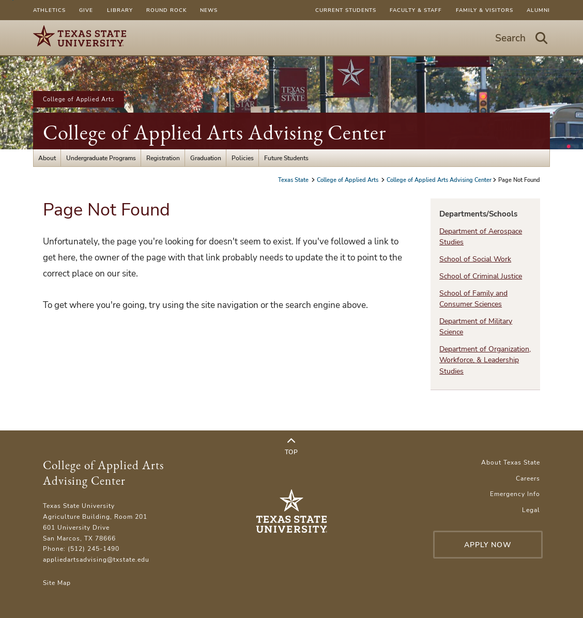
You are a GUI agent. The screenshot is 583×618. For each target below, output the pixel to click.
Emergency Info (515, 493)
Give (86, 10)
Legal (531, 509)
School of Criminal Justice (480, 276)
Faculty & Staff (416, 10)
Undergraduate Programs (101, 157)
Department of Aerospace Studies (480, 236)
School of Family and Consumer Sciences (473, 298)
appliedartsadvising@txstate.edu (96, 559)
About (47, 157)
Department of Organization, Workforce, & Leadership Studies (485, 360)
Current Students (345, 10)
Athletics (49, 10)
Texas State (294, 180)
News (209, 10)
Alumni (538, 10)
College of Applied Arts (78, 99)
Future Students (286, 157)
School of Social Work (475, 259)
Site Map (57, 582)
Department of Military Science (475, 326)
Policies (243, 157)
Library (120, 10)
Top (291, 447)
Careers (528, 478)
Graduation (205, 157)
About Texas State (510, 462)
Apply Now (488, 545)
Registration (163, 157)
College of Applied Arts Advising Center (214, 132)
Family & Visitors (484, 10)
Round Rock (166, 10)
